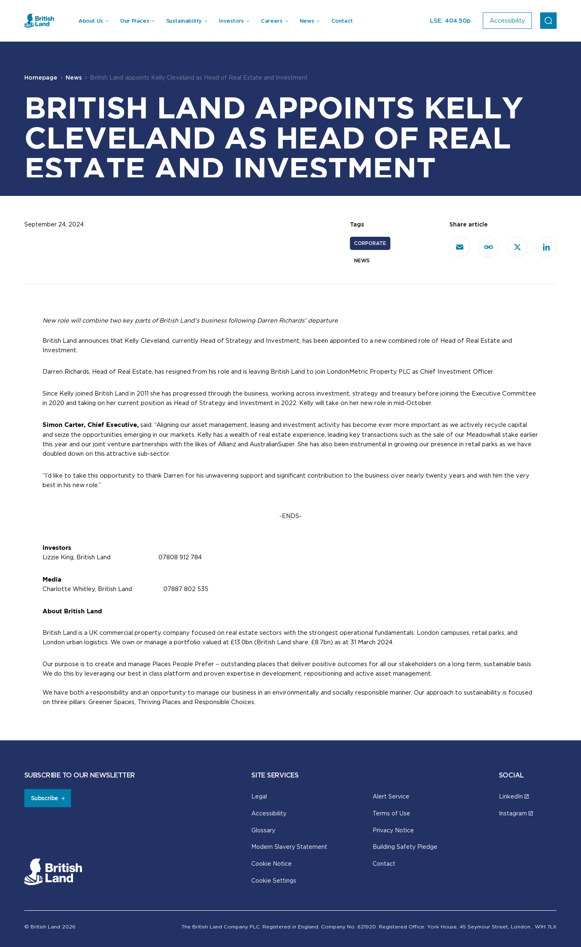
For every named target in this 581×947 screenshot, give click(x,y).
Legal (259, 796)
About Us (90, 20)
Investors (231, 20)
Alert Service (391, 796)
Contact (342, 20)
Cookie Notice (271, 863)
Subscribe (44, 798)
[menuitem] (93, 21)
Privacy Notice (393, 830)
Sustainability (184, 20)
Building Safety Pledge (405, 846)
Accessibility (268, 813)
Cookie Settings (273, 880)
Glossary (263, 830)
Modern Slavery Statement (289, 846)
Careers (271, 20)
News (307, 20)
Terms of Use (391, 813)
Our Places (134, 20)
